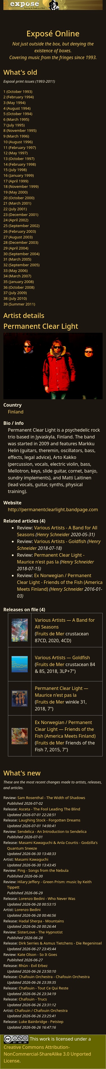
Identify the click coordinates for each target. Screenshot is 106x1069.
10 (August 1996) (18, 141)
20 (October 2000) (18, 197)
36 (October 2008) (18, 287)
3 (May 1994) (14, 102)
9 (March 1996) (16, 136)
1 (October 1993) (17, 91)
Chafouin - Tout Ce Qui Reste (43, 988)
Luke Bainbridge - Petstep (41, 1021)
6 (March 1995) (16, 119)
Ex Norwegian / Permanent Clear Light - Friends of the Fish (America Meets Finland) (60, 582)
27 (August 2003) (18, 237)
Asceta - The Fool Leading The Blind (49, 809)
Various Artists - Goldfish (60, 541)
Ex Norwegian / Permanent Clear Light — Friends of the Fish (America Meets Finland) (65, 729)
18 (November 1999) (21, 186)
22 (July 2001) (15, 208)
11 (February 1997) (19, 147)
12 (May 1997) (15, 152)
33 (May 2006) (15, 270)
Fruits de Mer (50, 634)
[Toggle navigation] (18, 18)
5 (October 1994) (17, 113)
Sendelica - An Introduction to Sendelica (52, 831)
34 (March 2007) (17, 275)
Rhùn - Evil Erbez (33, 965)
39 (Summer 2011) (19, 304)
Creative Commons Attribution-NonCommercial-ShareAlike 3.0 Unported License (47, 1054)
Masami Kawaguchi (31, 859)
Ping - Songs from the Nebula (43, 870)
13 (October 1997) (18, 158)
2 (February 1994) (18, 96)
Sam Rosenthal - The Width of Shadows (51, 797)
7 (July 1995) (14, 125)
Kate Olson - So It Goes (37, 954)
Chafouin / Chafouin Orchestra (41, 1010)
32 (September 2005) (21, 264)
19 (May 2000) (15, 192)
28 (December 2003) (20, 242)
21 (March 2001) (17, 203)
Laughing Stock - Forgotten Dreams (49, 820)
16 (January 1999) (18, 175)
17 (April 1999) (15, 181)
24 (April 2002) (15, 219)
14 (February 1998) (19, 164)
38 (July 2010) (15, 298)
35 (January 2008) (18, 281)
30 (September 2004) (21, 253)
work (45, 1039)
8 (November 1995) (19, 130)
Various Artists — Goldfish (62, 657)
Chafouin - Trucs (33, 999)
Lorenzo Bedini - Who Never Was (47, 898)
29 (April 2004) (15, 248)
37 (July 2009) (15, 292)
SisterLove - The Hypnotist (40, 932)
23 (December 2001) (20, 214)
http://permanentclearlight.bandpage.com (53, 509)
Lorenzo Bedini (28, 909)
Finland (15, 412)
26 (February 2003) (19, 231)
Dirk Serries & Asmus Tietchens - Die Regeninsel (60, 943)
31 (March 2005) (17, 259)
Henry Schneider (53, 534)
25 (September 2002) (21, 225)
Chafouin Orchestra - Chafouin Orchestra (54, 976)
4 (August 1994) (17, 108)
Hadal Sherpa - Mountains (41, 921)
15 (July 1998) (15, 169)
